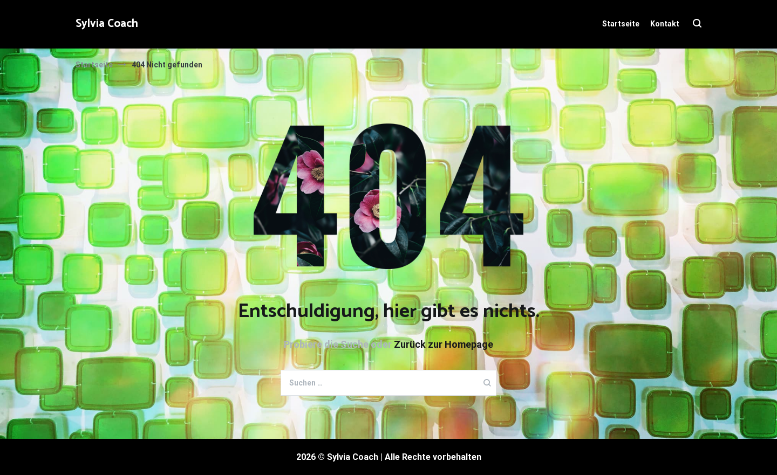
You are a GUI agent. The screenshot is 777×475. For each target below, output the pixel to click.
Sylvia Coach (107, 24)
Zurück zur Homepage (443, 344)
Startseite (620, 23)
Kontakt (664, 23)
